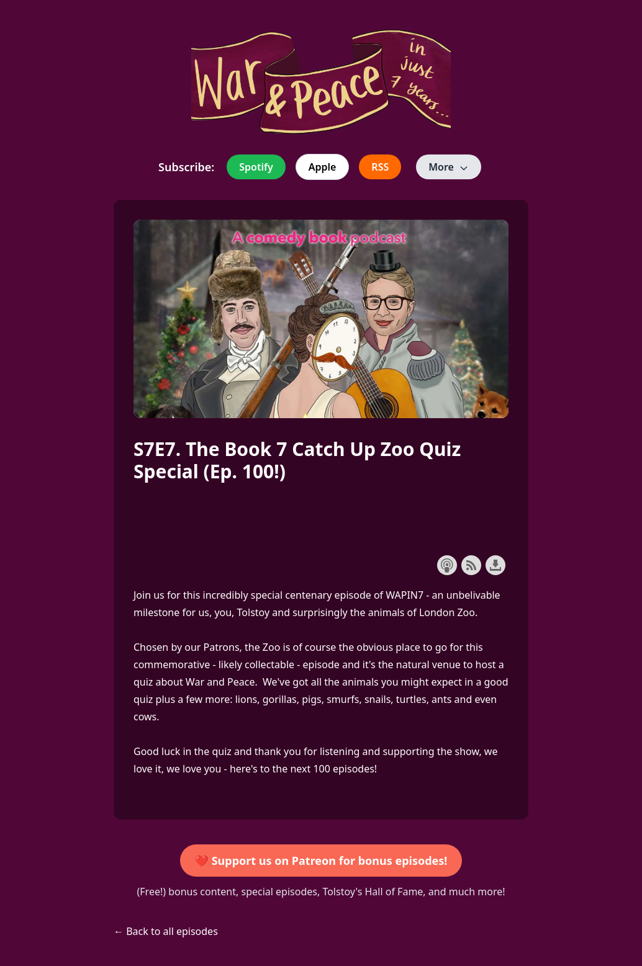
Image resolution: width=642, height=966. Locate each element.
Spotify (256, 167)
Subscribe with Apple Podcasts (447, 565)
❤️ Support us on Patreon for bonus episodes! (321, 860)
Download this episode (495, 565)
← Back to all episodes (166, 931)
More (448, 167)
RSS (380, 167)
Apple (323, 167)
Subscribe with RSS (471, 565)
